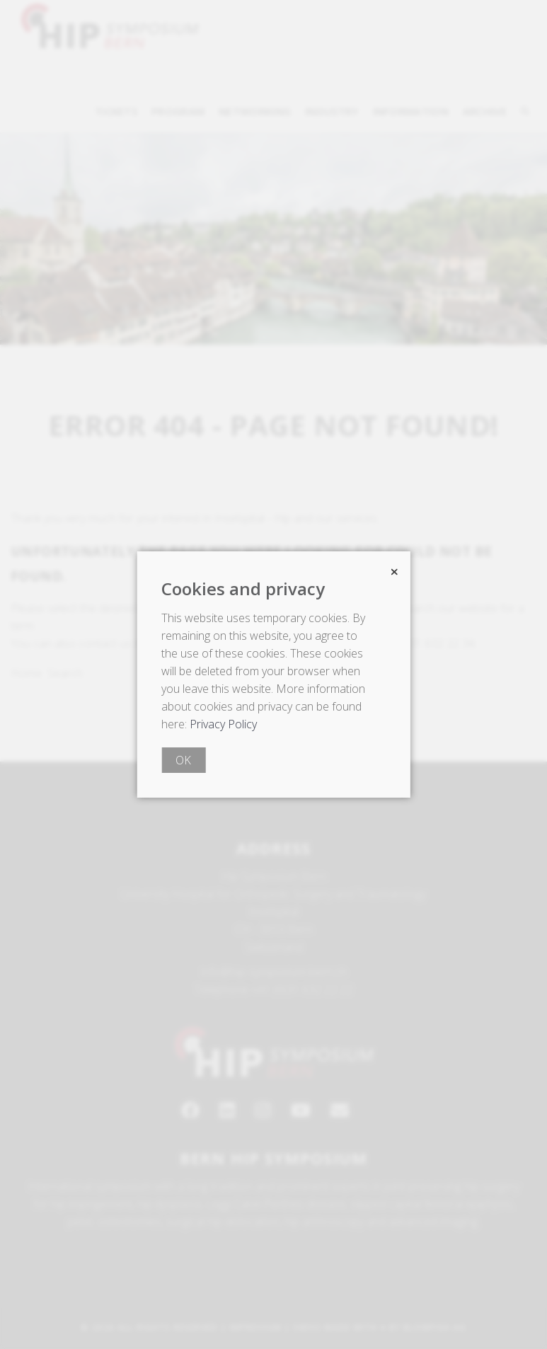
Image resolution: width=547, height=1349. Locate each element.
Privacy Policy (223, 724)
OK (183, 760)
